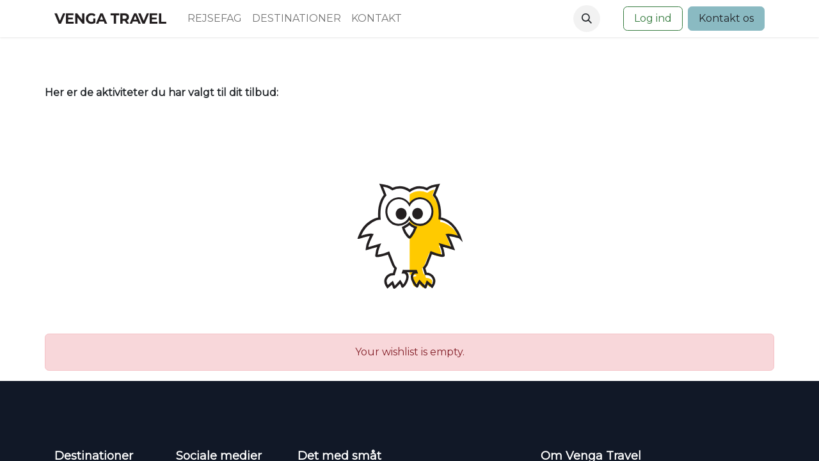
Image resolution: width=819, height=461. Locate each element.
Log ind (653, 18)
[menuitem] (214, 18)
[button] (586, 18)
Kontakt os (726, 18)
